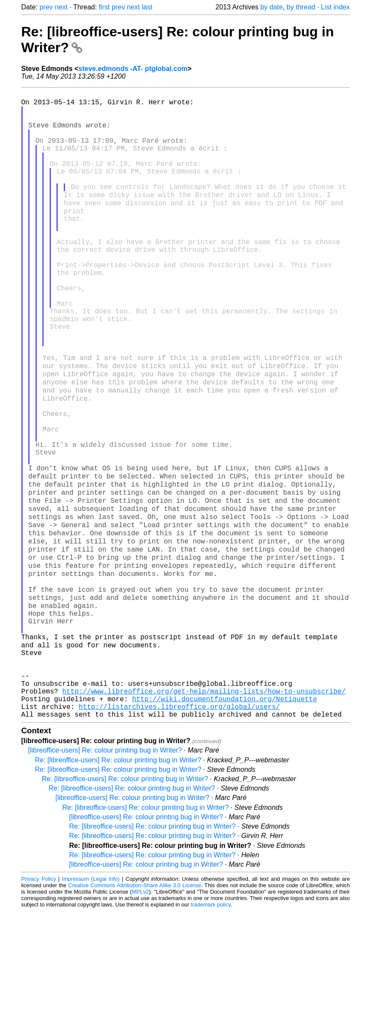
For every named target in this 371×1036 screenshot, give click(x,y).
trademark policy (211, 1029)
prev (46, 7)
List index (335, 7)
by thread (301, 7)
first (104, 7)
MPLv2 (140, 1016)
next (61, 7)
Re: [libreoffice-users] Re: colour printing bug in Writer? (118, 884)
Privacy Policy (38, 1004)
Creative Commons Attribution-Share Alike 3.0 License (134, 1010)
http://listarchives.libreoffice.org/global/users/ (179, 829)
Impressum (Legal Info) (91, 1004)
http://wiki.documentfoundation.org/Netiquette (224, 820)
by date (271, 7)
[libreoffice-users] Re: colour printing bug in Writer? (105, 875)
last (147, 7)
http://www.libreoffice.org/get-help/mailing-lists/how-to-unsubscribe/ (204, 810)
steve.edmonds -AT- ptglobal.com (132, 68)
